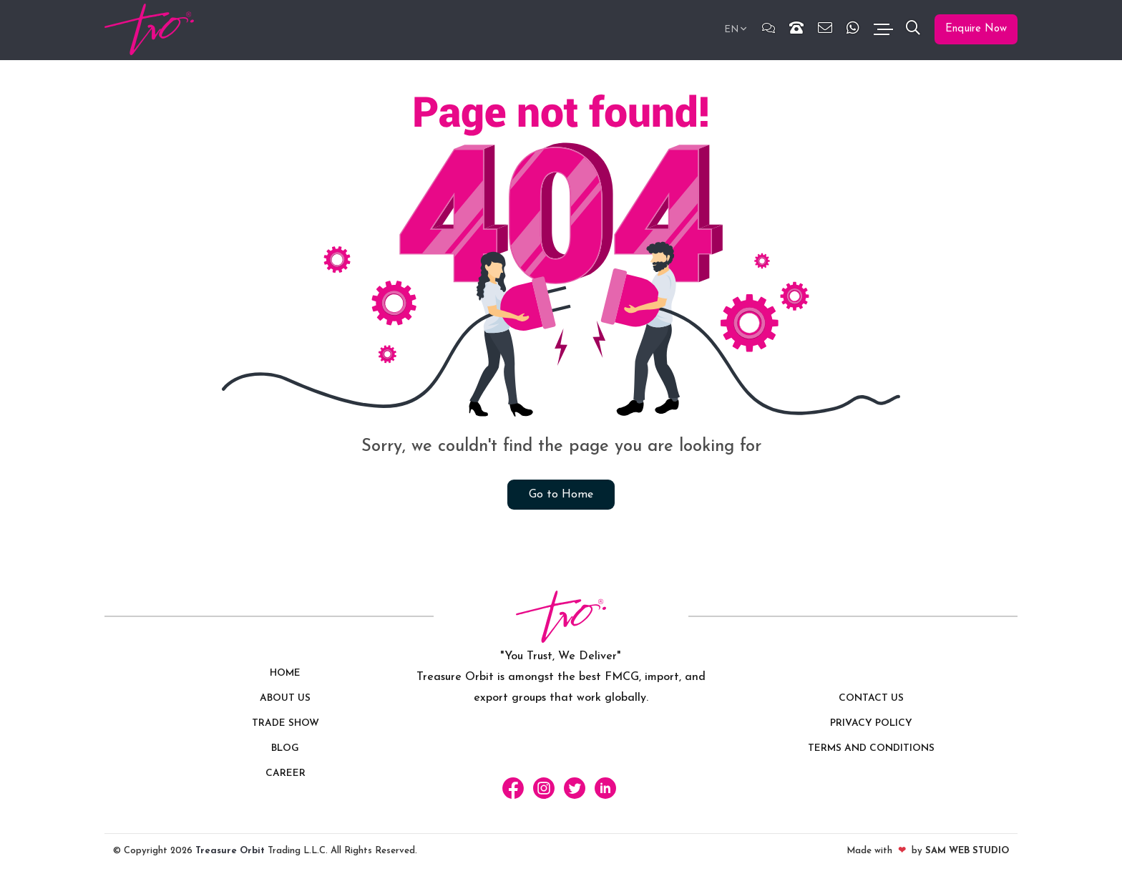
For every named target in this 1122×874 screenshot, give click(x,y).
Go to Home (561, 495)
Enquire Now (976, 29)
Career (285, 774)
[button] (913, 29)
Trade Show (285, 724)
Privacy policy (871, 724)
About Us (285, 699)
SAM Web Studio (967, 850)
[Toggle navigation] (883, 30)
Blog (285, 749)
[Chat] (768, 29)
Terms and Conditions (871, 749)
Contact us (871, 699)
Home (285, 674)
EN (731, 29)
